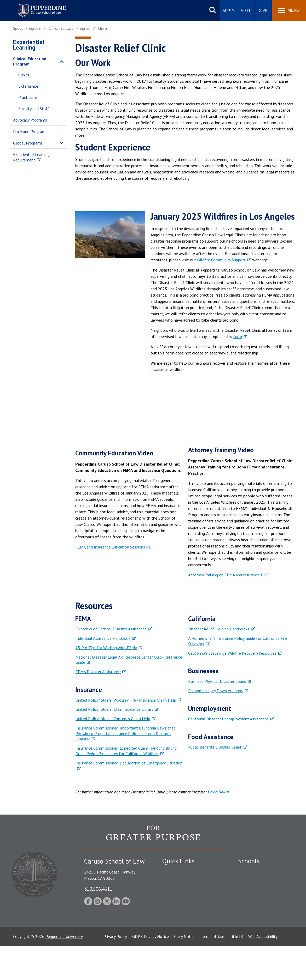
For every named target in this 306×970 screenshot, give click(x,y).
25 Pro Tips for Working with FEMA (106, 647)
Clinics (23, 74)
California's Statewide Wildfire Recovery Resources (232, 653)
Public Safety (174, 870)
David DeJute (218, 791)
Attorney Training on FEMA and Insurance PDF (228, 574)
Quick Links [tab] (178, 861)
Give (263, 10)
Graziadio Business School (261, 888)
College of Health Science (261, 921)
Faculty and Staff (33, 108)
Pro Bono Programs (30, 131)
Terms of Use (212, 960)
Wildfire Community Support (221, 259)
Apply (228, 10)
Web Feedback (174, 939)
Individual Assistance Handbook (103, 638)
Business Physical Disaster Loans (217, 681)
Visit (246, 10)
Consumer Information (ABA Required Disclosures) (186, 918)
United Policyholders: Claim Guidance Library (114, 709)
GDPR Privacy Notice (150, 960)
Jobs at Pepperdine (178, 898)
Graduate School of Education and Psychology (264, 900)
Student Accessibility (180, 879)
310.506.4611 (98, 888)
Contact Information (180, 906)
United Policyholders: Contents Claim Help (113, 718)
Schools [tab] (248, 861)
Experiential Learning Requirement (31, 157)
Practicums (28, 97)
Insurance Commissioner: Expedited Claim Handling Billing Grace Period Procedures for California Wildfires (126, 750)
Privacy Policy (115, 960)
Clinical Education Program (29, 61)
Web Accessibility (263, 960)
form (237, 336)
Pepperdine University (64, 960)
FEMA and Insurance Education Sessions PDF (114, 547)
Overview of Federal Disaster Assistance (111, 628)
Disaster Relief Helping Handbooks (218, 628)
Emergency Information (183, 888)
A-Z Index (170, 930)
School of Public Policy (258, 912)
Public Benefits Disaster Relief (215, 747)
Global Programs (28, 143)
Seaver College (251, 870)
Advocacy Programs (30, 120)
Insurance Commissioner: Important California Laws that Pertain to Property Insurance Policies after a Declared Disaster (125, 733)
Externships (28, 86)
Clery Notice (184, 960)
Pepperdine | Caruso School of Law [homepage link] (40, 7)
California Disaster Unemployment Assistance (228, 718)
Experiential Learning (28, 44)
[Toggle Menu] (289, 10)
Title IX (236, 960)
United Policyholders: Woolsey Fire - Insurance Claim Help (126, 700)
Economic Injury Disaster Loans (215, 690)
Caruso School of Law (257, 879)
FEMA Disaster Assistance (98, 671)
